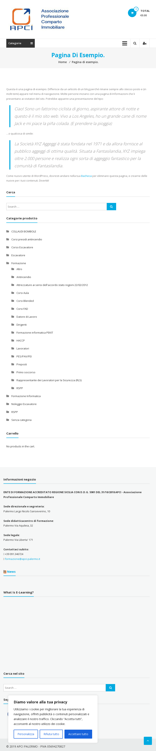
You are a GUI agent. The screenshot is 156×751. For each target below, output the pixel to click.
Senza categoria (21, 420)
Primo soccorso (25, 372)
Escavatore (18, 255)
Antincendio (23, 277)
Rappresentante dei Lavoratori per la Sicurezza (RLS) (49, 380)
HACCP (20, 340)
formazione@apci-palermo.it (22, 559)
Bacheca (86, 176)
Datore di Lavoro (26, 317)
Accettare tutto (78, 734)
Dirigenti (21, 324)
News (11, 571)
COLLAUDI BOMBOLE (23, 231)
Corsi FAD (22, 309)
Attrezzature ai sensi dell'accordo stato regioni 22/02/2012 (52, 285)
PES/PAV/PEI (24, 356)
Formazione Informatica (26, 396)
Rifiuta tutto (51, 734)
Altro (19, 269)
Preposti (21, 364)
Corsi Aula (22, 293)
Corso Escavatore (22, 247)
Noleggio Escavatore (24, 404)
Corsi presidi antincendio (26, 239)
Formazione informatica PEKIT (34, 332)
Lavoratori (22, 348)
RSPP (19, 388)
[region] (53, 719)
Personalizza (25, 734)
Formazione (18, 263)
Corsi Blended (25, 301)
